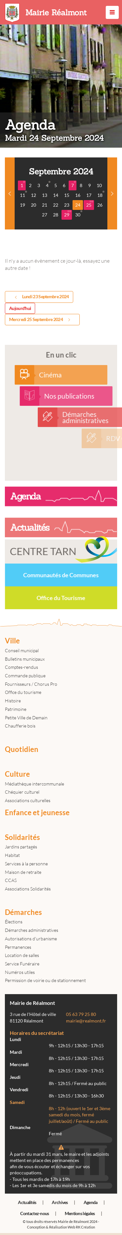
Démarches (23, 912)
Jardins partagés (21, 846)
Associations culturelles (27, 800)
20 (33, 205)
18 (100, 194)
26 (99, 205)
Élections (13, 921)
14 (55, 195)
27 (44, 214)
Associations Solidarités (28, 888)
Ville (12, 641)
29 (67, 213)
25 (89, 204)
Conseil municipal (22, 650)
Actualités (27, 1202)
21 (44, 205)
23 (66, 205)
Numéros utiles (20, 972)
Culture (17, 774)
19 (22, 205)
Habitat (12, 855)
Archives (60, 1202)
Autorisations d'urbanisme (31, 938)
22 (55, 205)
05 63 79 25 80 (81, 1014)
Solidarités (22, 837)
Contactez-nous (34, 1213)
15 (66, 195)
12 (33, 195)
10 (99, 185)
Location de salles (22, 955)
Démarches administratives (31, 930)
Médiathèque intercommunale (34, 784)
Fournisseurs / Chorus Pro (31, 684)
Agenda (91, 1202)
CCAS (11, 880)
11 (23, 194)
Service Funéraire (22, 963)
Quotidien (21, 749)
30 (78, 213)
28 (55, 214)
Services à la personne (26, 863)
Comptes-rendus (21, 667)
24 (77, 205)
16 (77, 195)
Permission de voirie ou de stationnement (45, 980)
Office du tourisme (23, 692)
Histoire (13, 700)
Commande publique (25, 675)
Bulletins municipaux (25, 659)
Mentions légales (80, 1213)
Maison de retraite (23, 872)
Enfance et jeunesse (37, 812)
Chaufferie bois (20, 725)
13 (44, 195)
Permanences (18, 947)
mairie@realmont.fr (86, 1020)
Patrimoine (15, 709)
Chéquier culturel (22, 792)
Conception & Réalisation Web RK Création (61, 1227)
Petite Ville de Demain (26, 717)
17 (88, 195)
